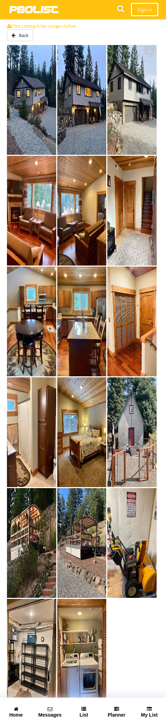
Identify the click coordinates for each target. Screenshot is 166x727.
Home (16, 712)
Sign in (144, 9)
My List (149, 712)
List (84, 712)
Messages (49, 712)
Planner (116, 712)
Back (19, 35)
